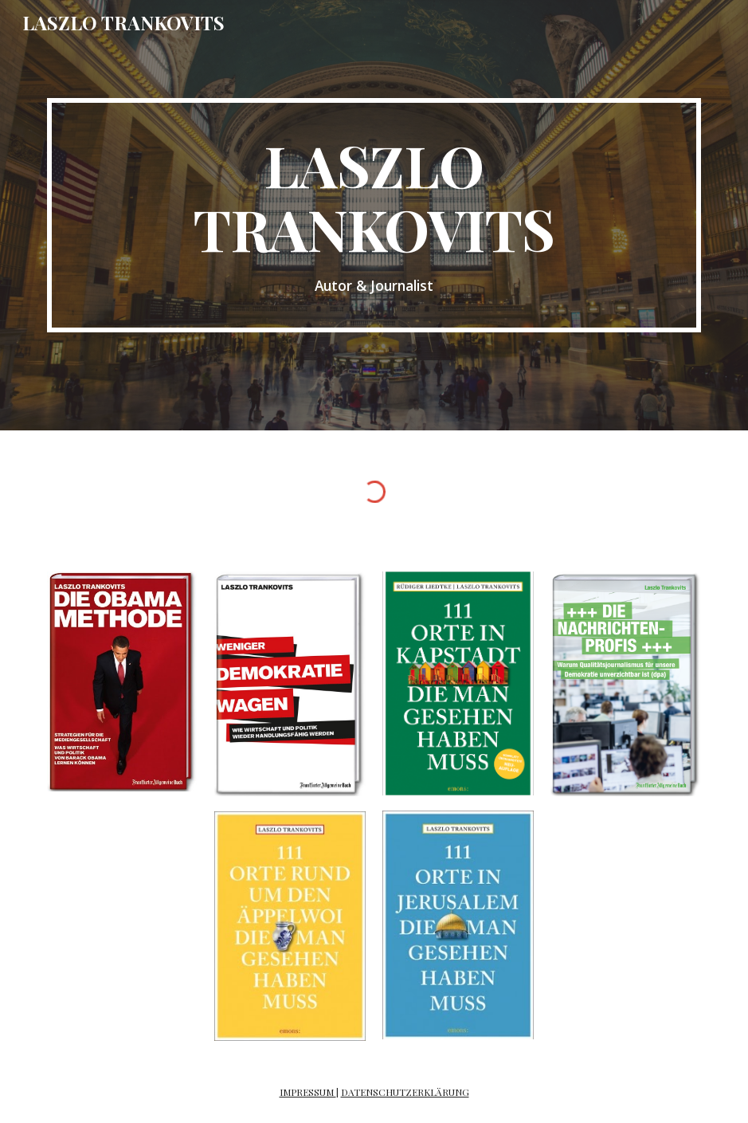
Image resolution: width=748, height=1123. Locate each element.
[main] (374, 215)
